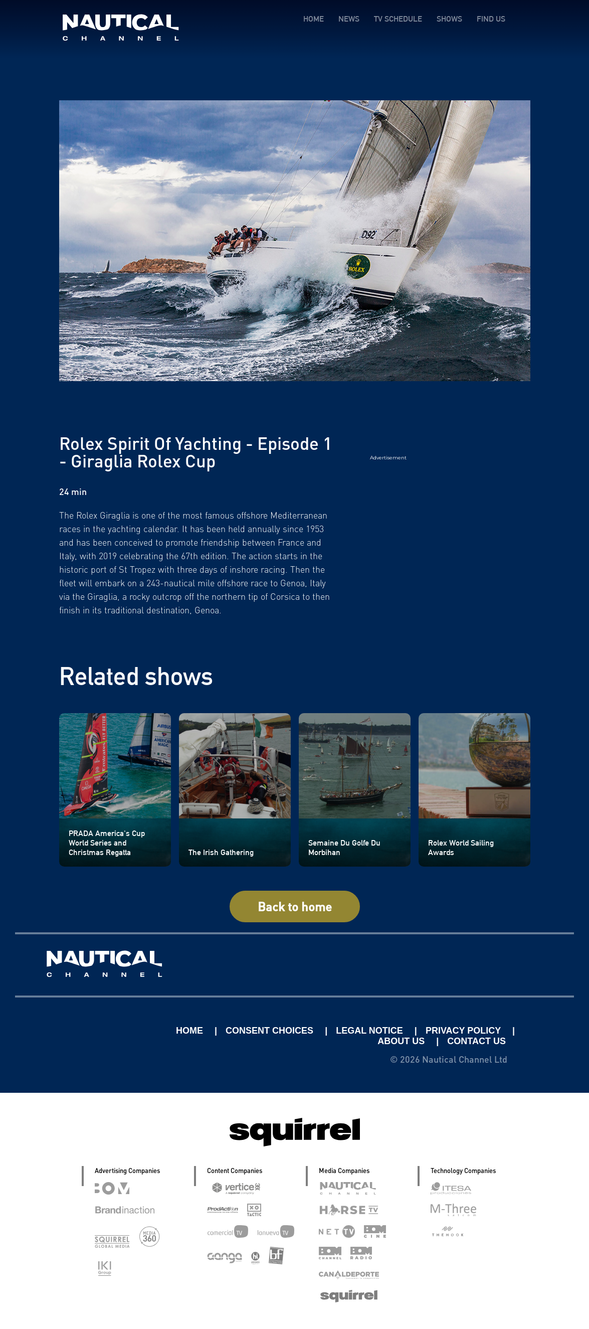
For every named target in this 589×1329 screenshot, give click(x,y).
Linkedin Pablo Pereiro (111, 1031)
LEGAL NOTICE (371, 1031)
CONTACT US (476, 1041)
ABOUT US (402, 1041)
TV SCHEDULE (398, 19)
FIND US (491, 19)
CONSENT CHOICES (271, 1031)
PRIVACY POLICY (464, 1031)
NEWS (348, 19)
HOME (313, 19)
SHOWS (449, 19)
